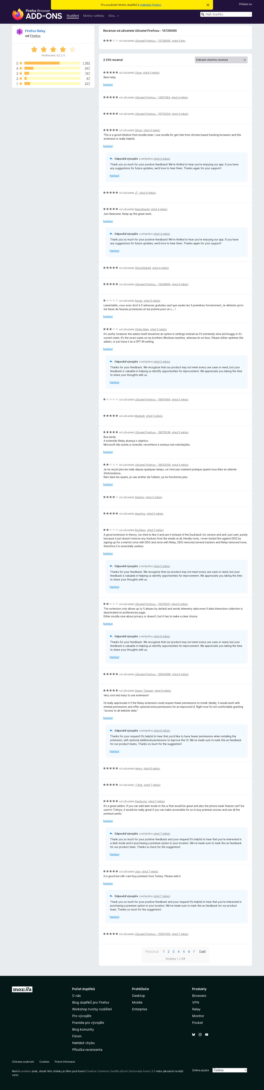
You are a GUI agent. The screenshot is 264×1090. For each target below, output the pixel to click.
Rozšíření (73, 16)
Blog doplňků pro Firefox (90, 1002)
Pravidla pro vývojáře (88, 1023)
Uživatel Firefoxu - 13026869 (152, 284)
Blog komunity (83, 1029)
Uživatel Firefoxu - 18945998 (153, 674)
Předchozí (152, 951)
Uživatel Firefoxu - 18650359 (153, 464)
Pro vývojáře (81, 1016)
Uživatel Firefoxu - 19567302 (152, 934)
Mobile (137, 1002)
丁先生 (139, 784)
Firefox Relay (35, 31)
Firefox (35, 36)
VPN (195, 1002)
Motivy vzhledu (93, 16)
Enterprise (139, 1009)
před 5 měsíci (152, 300)
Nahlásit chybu (83, 1043)
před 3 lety (178, 40)
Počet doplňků (83, 989)
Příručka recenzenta (87, 1050)
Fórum (77, 1036)
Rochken (140, 530)
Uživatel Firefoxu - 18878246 (153, 432)
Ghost (138, 130)
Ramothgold (142, 209)
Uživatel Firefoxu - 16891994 (152, 399)
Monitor (198, 1016)
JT (136, 192)
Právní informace (65, 1061)
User (137, 871)
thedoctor (141, 801)
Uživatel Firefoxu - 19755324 (152, 113)
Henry (138, 768)
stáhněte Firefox (150, 4)
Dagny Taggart (144, 690)
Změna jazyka (200, 1070)
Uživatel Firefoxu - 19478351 (152, 604)
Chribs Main (142, 329)
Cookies (44, 1061)
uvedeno (26, 1071)
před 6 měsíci (180, 604)
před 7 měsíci (152, 784)
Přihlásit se (245, 4)
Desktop (138, 996)
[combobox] (226, 14)
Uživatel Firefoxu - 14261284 (152, 97)
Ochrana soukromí (23, 1061)
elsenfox (140, 513)
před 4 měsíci (180, 97)
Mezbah (140, 415)
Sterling (139, 497)
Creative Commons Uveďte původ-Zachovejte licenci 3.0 (120, 1071)
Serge (138, 300)
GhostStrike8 (143, 267)
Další (202, 951)
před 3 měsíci (151, 72)
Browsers (199, 996)
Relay (196, 1009)
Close (138, 72)
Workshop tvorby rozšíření (92, 1009)
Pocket (197, 1023)
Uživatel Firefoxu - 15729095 (153, 40)
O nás (76, 996)
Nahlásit (108, 84)
